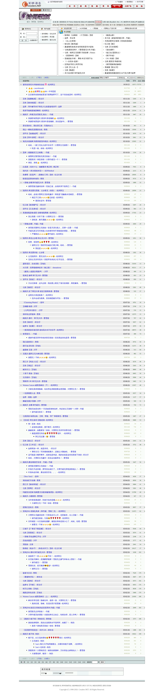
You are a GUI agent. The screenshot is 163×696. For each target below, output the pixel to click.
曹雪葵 (33, 22)
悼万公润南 (27, 589)
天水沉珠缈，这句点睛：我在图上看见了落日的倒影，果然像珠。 (54, 283)
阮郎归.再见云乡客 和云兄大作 (35, 238)
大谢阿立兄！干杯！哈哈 (41, 503)
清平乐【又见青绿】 (31, 209)
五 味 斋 (55, 22)
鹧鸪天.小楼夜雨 (29, 496)
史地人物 (56, 25)
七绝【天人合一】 (72, 67)
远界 (60, 107)
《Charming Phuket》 (31, 302)
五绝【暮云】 (28, 441)
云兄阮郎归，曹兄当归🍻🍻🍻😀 (41, 256)
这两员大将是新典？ (36, 295)
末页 (46, 77)
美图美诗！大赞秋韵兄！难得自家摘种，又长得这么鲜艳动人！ (53, 650)
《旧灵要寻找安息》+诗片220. (34, 630)
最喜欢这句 (39, 201)
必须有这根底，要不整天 (41, 427)
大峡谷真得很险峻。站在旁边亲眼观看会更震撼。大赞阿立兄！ (53, 389)
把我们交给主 (28, 507)
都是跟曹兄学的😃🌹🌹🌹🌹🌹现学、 (47, 433)
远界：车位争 (70, 38)
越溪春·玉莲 (27, 350)
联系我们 (130, 2)
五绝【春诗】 (28, 322)
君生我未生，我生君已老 (32, 126)
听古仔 (41, 99)
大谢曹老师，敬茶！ (40, 654)
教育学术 (127, 22)
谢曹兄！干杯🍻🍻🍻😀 (38, 357)
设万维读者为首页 (56, 2)
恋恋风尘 (77, 25)
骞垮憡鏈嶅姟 (66, 685)
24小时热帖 (83, 28)
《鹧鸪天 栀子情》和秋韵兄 (34, 619)
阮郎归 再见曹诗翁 (30, 253)
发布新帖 (45, 34)
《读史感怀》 (110, 50)
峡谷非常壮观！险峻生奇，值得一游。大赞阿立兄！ (48, 600)
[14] (79, 662)
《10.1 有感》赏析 (112, 58)
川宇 (46, 272)
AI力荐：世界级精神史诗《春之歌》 (37, 268)
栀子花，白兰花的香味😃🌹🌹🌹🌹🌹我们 (45, 638)
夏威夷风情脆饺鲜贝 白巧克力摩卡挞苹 (120, 73)
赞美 (45, 130)
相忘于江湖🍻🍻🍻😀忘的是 (43, 197)
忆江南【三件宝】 (30, 445)
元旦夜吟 (26, 377)
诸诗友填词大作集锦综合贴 (33, 85)
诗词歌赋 (98, 22)
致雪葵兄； (27, 334)
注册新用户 (34, 40)
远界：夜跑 (27, 397)
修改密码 (45, 40)
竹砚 (51, 114)
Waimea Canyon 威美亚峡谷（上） (36, 597)
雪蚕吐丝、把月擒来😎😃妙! (39, 566)
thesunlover (57, 268)
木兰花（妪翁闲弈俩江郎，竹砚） (118, 38)
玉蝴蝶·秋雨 (27, 306)
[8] (54, 662)
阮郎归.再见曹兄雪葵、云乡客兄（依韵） (39, 191)
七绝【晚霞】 (70, 70)
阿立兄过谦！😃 (41, 437)
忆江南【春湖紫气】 (31, 205)
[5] (43, 662)
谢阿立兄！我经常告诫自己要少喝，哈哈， (49, 245)
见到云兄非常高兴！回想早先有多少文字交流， (47, 259)
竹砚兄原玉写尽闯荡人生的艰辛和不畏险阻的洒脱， (48, 231)
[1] (28, 662)
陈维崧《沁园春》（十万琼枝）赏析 (79, 35)
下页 (39, 77)
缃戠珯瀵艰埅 (97, 685)
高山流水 (113, 22)
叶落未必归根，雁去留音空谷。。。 (42, 472)
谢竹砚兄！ (36, 562)
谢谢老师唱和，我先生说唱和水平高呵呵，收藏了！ (48, 623)
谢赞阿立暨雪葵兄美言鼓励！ (39, 156)
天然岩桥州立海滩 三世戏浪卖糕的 (118, 41)
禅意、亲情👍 (33, 163)
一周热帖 (95, 28)
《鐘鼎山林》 (110, 35)
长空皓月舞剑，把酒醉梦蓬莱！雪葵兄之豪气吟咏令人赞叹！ (52, 559)
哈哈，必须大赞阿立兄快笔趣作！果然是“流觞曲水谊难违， (51, 194)
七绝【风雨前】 (29, 533)
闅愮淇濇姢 (107, 685)
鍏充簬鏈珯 (57, 685)
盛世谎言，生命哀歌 (31, 264)
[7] (50, 662)
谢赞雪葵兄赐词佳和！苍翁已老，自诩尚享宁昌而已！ (49, 186)
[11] (66, 662)
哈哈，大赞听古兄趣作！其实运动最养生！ (45, 458)
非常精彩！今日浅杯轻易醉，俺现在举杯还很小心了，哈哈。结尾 (54, 521)
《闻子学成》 (110, 56)
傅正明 (56, 167)
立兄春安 (35, 641)
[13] (75, 662)
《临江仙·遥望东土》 (113, 53)
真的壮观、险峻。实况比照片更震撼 (46, 603)
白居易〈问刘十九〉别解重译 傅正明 (37, 167)
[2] (32, 662)
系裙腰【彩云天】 (112, 67)
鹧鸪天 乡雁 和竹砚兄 (31, 405)
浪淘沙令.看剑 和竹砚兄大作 (34, 552)
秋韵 (38, 424)
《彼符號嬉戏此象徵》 (114, 64)
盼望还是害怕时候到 (31, 179)
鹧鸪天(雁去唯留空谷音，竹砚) (35, 462)
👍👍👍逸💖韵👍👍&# (37, 91)
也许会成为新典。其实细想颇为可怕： (47, 298)
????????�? (57, 673)
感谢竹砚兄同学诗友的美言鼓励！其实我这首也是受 (48, 338)
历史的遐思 (27, 540)
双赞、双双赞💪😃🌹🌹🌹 (39, 242)
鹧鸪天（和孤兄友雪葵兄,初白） (35, 114)
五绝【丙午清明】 (30, 137)
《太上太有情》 (71, 41)
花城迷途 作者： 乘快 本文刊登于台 (79, 58)
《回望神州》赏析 (72, 56)
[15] (84, 662)
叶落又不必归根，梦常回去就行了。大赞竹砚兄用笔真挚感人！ (53, 469)
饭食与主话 (27, 573)
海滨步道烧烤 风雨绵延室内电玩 (35, 141)
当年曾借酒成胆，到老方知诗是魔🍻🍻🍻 (45, 500)
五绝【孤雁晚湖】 (30, 99)
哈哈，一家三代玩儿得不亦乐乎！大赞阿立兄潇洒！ (48, 145)
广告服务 (120, 2)
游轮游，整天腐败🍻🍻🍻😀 (43, 220)
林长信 (39, 577)
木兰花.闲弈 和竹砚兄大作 (75, 73)
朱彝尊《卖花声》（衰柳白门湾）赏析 (38, 175)
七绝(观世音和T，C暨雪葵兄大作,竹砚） (80, 50)
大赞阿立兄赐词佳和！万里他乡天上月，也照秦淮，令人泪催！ (53, 515)
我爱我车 (134, 25)
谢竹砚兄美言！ (38, 412)
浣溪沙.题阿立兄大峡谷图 (33, 354)
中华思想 (52, 91)
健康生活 (141, 22)
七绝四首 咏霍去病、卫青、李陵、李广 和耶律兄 (42, 416)
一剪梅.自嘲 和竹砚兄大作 (33, 183)
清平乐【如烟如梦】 (31, 133)
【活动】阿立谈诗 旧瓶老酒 (34, 420)
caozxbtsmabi (39, 88)
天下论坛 (70, 22)
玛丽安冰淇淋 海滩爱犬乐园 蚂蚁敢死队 (38, 492)
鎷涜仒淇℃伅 (87, 685)
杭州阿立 (41, 22)
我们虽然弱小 (28, 342)
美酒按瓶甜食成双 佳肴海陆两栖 (35, 213)
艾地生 (43, 264)
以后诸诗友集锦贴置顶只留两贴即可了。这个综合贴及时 (50, 95)
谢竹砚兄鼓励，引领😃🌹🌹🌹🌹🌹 (46, 518)
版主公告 (53, 40)
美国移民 (141, 25)
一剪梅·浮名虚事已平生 (32, 537)
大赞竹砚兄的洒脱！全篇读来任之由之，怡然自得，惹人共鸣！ (53, 615)
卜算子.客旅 (27, 373)
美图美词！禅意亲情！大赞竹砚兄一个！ (44, 159)
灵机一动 (84, 25)
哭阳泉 (25, 544)
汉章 (31, 544)
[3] (35, 662)
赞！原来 (31, 424)
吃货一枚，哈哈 (38, 148)
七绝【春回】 (28, 287)
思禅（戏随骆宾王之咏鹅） (33, 152)
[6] (46, 662)
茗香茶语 (63, 22)
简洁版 (52, 37)
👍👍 (30, 88)
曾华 (42, 302)
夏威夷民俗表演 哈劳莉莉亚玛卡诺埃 (79, 47)
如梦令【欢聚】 (29, 326)
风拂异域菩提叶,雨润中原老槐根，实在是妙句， (47, 121)
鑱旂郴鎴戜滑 (77, 685)
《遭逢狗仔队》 (29, 577)
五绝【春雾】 (110, 70)
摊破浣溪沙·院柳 (29, 401)
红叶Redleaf (49, 171)
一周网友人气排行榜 (109, 28)
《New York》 (28, 476)
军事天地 (63, 25)
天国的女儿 (48, 126)
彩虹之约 (84, 22)
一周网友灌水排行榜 (130, 28)
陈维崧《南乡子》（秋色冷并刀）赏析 (38, 548)
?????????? (69, 673)
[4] (39, 662)
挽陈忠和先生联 (29, 593)
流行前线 (106, 25)
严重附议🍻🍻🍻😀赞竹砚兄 (43, 234)
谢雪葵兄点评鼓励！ (36, 611)
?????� (44, 673)
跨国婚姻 (70, 25)
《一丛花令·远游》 (72, 61)
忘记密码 (45, 37)
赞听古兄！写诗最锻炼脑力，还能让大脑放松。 (50, 452)
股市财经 (91, 25)
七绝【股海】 (28, 581)
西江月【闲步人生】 (31, 362)
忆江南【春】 (110, 44)
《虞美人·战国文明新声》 (33, 272)
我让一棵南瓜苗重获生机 (32, 130)
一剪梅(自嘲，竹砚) (30, 224)
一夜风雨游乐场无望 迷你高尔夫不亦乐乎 (39, 330)
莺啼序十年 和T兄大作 (31, 381)
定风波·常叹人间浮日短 (74, 64)
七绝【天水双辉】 (112, 47)
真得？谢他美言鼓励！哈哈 (42, 626)
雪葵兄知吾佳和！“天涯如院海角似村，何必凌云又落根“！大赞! (53, 409)
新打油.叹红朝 (28, 346)
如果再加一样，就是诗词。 (39, 448)
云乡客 (41, 253)
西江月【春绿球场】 (31, 484)
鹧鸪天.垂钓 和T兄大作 (32, 318)
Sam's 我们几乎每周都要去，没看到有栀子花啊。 (54, 644)
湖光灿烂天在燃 (29, 480)
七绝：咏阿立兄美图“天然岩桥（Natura (80, 53)
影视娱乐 (120, 25)
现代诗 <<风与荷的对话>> (33, 171)
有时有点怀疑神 (29, 314)
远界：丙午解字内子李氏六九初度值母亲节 (40, 107)
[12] (70, 662)
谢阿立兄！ (36, 569)
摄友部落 (91, 22)
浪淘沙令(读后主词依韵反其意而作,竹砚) (39, 608)
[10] (61, 662)
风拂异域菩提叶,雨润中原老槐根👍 (42, 118)
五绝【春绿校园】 (30, 103)
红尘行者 (58, 175)
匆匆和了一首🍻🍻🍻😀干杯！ (40, 556)
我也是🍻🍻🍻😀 (42, 248)
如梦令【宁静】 (29, 585)
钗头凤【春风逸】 (72, 44)
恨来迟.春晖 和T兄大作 (32, 275)
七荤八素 (106, 22)
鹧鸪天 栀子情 (28, 634)
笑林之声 (134, 22)
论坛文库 (53, 34)
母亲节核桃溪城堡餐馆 (32, 111)
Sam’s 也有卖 (40, 647)
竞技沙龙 (77, 22)
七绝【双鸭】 (28, 488)
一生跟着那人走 (29, 393)
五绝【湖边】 (28, 366)
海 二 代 (120, 22)
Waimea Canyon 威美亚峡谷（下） (36, 385)
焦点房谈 (127, 25)
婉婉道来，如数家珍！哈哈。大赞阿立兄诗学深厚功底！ (50, 430)
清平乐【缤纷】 (29, 279)
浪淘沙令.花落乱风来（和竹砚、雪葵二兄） (40, 511)
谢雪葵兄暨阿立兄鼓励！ (38, 466)
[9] (57, 662)
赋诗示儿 (26, 369)
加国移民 (98, 25)
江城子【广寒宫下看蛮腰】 (33, 529)
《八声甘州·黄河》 (30, 310)
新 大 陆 (112, 25)
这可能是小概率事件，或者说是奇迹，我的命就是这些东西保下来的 (55, 455)
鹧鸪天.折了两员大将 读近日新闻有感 (37, 291)
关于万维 (140, 2)
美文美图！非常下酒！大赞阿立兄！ (42, 217)
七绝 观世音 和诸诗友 (113, 61)
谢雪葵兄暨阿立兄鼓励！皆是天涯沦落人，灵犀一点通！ (50, 228)
